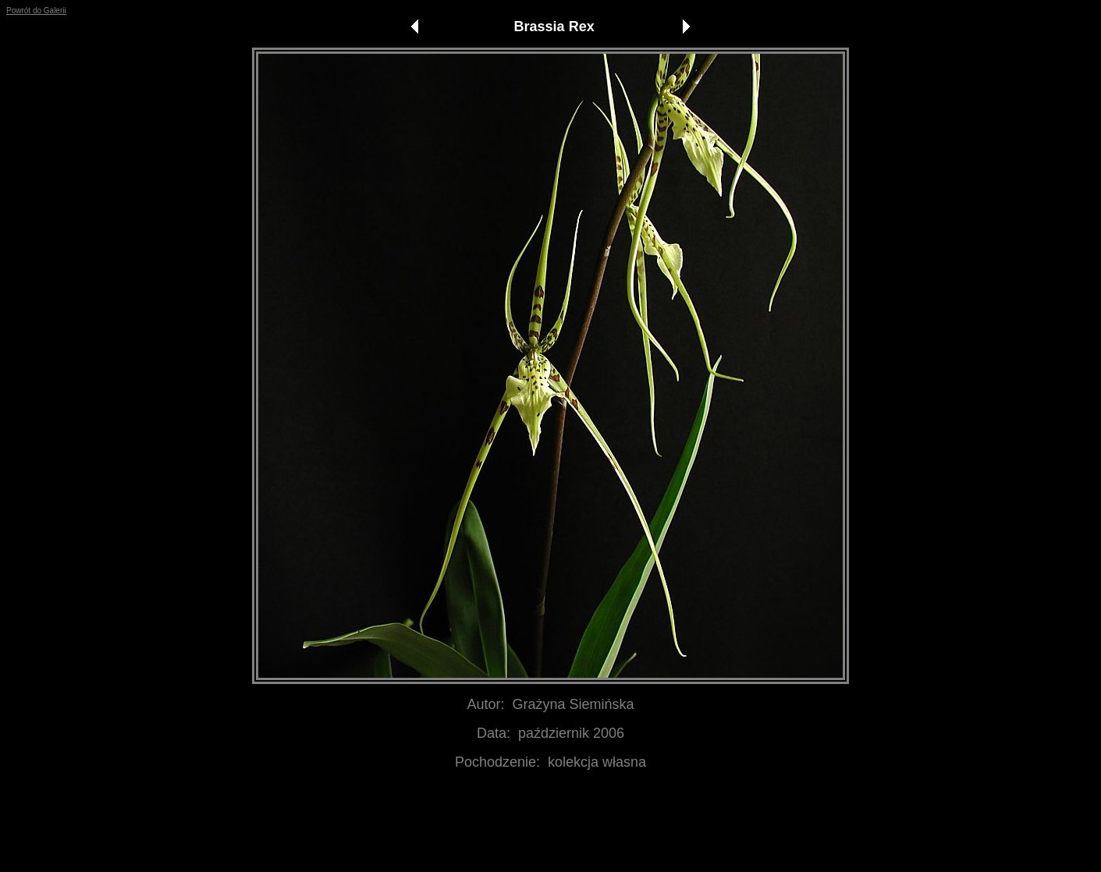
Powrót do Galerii (36, 10)
